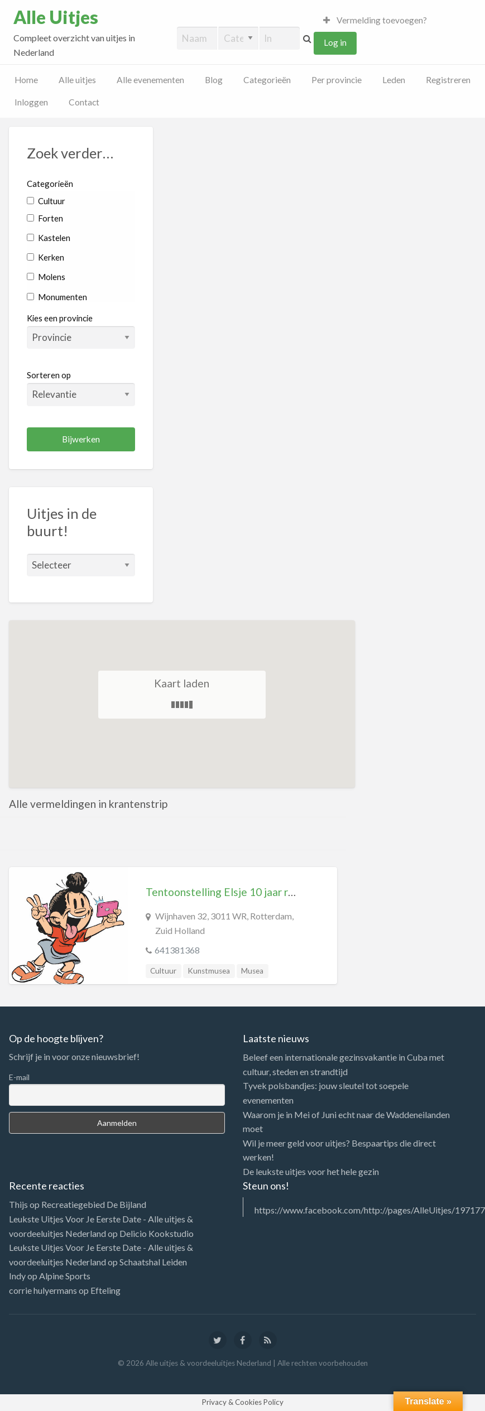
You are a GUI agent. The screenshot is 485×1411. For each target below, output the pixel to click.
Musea (252, 970)
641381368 (177, 950)
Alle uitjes (77, 80)
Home (26, 80)
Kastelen (48, 238)
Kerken (45, 257)
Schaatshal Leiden (153, 1261)
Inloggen (31, 102)
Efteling (105, 1290)
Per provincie (336, 80)
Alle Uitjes (55, 17)
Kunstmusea (209, 970)
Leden (393, 80)
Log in (335, 42)
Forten (45, 218)
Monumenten (57, 297)
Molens (46, 277)
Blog (214, 80)
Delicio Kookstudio (156, 1233)
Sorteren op (81, 388)
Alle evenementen (150, 80)
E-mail (19, 1077)
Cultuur (46, 201)
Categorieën (267, 80)
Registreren (448, 80)
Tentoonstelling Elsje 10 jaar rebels (230, 891)
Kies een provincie (60, 318)
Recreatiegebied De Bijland (93, 1204)
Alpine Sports (64, 1275)
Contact (84, 102)
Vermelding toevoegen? (375, 20)
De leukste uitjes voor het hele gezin (311, 1171)
